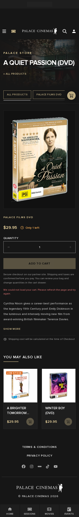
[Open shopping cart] (71, 95)
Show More (11, 329)
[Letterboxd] (40, 466)
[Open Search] (64, 31)
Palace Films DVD (49, 94)
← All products (14, 73)
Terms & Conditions (39, 447)
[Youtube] (56, 467)
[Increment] (70, 247)
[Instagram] (31, 467)
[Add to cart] (30, 421)
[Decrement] (8, 247)
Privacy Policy (39, 455)
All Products (17, 94)
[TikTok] (48, 466)
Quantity (10, 238)
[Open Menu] (4, 31)
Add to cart (39, 263)
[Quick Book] (13, 31)
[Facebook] (23, 467)
